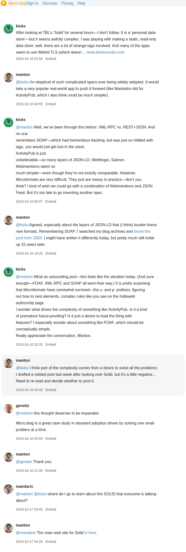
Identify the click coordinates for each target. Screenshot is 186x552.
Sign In (32, 3)
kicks (20, 26)
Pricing (67, 3)
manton (23, 74)
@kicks (22, 82)
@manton (24, 127)
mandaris (24, 486)
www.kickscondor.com (106, 52)
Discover (49, 3)
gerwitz (22, 406)
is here (90, 533)
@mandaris (26, 533)
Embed (50, 59)
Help (81, 3)
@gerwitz (24, 462)
